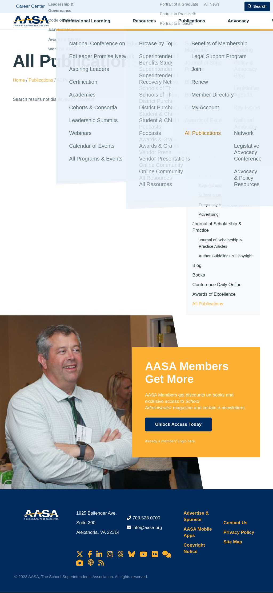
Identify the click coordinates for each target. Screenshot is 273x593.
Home (19, 80)
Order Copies (211, 176)
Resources (132, 25)
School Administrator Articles (224, 147)
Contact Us (235, 522)
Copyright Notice (194, 548)
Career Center (30, 6)
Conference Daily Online (217, 284)
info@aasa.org (147, 527)
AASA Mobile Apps (197, 532)
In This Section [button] (211, 117)
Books (198, 275)
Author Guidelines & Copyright (226, 256)
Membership (241, 25)
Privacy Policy (238, 532)
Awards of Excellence (214, 294)
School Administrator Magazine (213, 134)
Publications (169, 25)
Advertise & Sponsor (195, 516)
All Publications (207, 303)
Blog (197, 265)
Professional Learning (86, 25)
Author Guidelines (215, 166)
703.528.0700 (146, 517)
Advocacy (205, 25)
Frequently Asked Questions (224, 204)
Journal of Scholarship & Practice (217, 227)
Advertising (209, 214)
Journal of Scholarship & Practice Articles (220, 243)
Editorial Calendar (215, 156)
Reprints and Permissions (221, 185)
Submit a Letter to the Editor (224, 195)
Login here (186, 441)
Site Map (232, 541)
